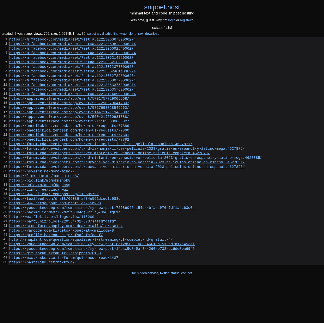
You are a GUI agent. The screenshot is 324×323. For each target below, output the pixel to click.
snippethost (162, 7)
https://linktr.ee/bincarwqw (38, 217)
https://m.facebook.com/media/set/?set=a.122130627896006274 (72, 82)
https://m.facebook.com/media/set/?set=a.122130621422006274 (72, 61)
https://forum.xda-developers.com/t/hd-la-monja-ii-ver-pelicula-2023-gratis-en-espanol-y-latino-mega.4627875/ (127, 168)
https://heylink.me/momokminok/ (42, 195)
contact (186, 314)
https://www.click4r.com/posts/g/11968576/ (54, 222)
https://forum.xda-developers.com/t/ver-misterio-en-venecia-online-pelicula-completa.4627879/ (109, 174)
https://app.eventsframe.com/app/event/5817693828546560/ (69, 120)
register (185, 20)
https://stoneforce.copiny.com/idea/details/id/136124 (66, 260)
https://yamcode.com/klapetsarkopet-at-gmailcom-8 (61, 265)
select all (93, 33)
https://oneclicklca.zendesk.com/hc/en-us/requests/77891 (69, 152)
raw (140, 33)
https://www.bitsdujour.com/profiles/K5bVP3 (55, 233)
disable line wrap (114, 33)
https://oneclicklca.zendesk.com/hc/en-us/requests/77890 (69, 147)
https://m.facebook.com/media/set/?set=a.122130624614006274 (72, 77)
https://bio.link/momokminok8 (39, 206)
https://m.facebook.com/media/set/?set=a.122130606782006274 (72, 39)
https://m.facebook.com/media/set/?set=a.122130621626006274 (72, 66)
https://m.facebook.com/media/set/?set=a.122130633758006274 (72, 93)
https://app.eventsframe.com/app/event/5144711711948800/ (69, 125)
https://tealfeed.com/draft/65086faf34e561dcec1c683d (64, 228)
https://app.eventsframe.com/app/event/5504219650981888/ (69, 131)
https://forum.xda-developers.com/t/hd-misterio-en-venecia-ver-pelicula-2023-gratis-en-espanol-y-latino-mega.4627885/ (135, 179)
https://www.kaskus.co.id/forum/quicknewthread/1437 (63, 297)
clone (132, 33)
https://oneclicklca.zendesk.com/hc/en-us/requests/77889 (69, 142)
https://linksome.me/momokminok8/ (44, 201)
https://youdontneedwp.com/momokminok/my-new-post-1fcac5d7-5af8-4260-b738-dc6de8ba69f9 (102, 287)
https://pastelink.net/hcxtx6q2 (42, 303)
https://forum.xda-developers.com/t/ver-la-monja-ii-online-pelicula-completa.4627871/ (101, 163)
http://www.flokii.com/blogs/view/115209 (51, 249)
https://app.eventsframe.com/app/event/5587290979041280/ (69, 115)
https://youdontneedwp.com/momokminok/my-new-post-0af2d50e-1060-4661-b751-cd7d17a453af (102, 281)
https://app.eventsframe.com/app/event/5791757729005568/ (69, 109)
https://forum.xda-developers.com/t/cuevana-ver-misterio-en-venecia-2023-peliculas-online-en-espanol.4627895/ (127, 190)
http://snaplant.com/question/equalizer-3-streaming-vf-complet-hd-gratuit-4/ (91, 276)
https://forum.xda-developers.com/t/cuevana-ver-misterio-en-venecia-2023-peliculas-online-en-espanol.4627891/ (127, 185)
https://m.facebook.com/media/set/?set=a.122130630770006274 (72, 88)
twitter (164, 314)
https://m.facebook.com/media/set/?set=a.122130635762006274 (72, 99)
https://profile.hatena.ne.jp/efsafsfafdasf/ (56, 271)
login (171, 20)
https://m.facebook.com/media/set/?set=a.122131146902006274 (72, 104)
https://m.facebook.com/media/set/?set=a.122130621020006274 (72, 56)
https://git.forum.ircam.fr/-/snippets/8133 (55, 292)
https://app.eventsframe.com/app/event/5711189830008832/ (69, 136)
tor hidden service (145, 314)
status (174, 314)
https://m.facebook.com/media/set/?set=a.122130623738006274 (72, 72)
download (152, 33)
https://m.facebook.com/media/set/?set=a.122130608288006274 (72, 45)
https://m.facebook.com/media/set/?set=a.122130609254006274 (72, 50)
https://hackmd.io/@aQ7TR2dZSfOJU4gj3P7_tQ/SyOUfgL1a (64, 244)
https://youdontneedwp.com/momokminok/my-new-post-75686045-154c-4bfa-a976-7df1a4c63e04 (102, 238)
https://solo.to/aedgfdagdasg (39, 211)
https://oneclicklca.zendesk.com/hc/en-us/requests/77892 (69, 158)
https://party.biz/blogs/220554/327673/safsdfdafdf (62, 254)
